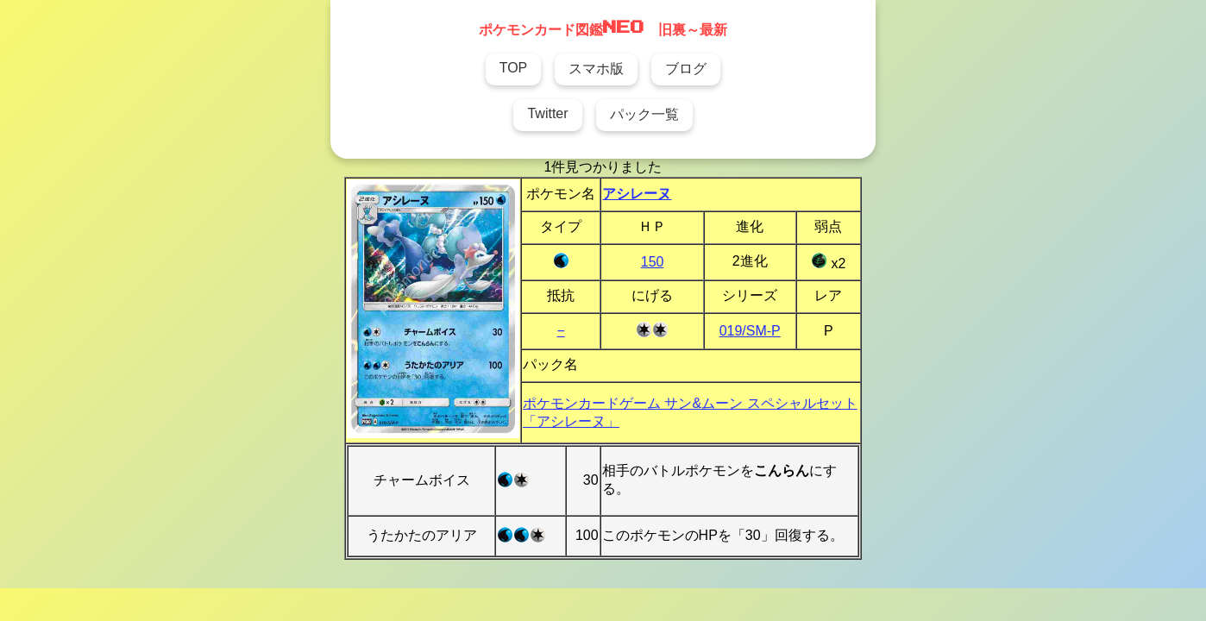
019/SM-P (750, 330)
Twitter (547, 113)
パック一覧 (644, 114)
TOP (513, 67)
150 (652, 261)
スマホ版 (596, 68)
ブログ (686, 68)
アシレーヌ (636, 193)
